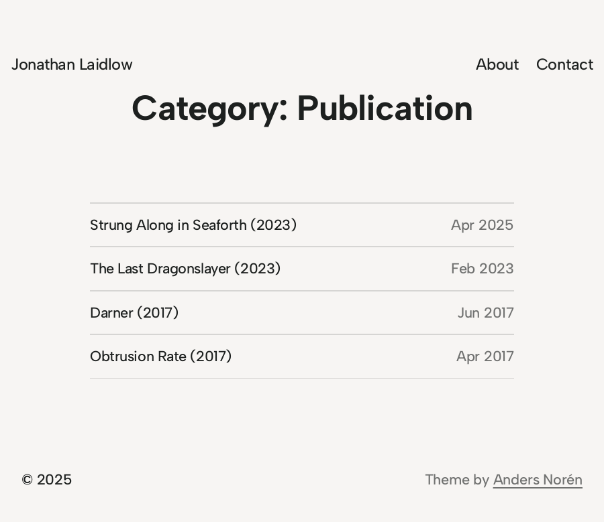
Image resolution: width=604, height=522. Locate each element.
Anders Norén (538, 479)
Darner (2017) (134, 312)
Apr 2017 (485, 356)
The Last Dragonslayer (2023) (185, 268)
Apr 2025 (482, 224)
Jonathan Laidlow (71, 64)
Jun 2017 (485, 312)
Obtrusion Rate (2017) (161, 356)
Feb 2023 (482, 268)
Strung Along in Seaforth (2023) (193, 224)
